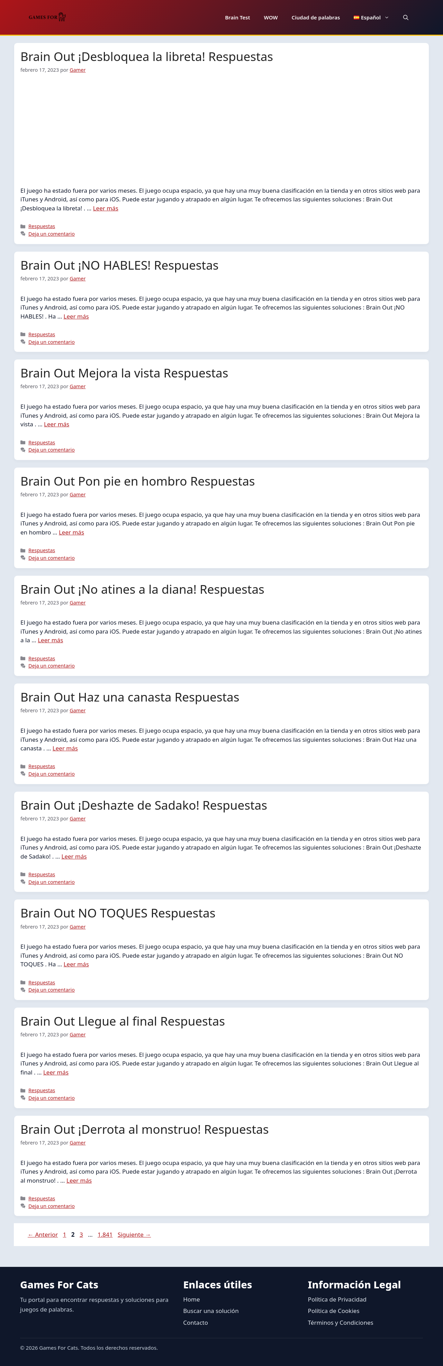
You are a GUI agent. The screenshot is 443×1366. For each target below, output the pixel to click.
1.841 (105, 1234)
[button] (405, 17)
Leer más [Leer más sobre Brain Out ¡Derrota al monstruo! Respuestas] (79, 1180)
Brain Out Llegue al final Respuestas (122, 1021)
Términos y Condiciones (340, 1322)
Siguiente (134, 1234)
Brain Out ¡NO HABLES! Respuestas (119, 265)
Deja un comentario (51, 233)
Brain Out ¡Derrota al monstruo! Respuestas (144, 1129)
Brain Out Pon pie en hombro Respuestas (137, 481)
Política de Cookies (334, 1311)
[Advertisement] (221, 125)
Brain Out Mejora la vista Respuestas (124, 373)
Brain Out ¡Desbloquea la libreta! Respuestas (146, 56)
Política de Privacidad (337, 1299)
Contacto (195, 1322)
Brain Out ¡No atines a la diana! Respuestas (142, 589)
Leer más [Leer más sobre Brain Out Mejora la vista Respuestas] (56, 424)
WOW (271, 17)
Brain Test (237, 17)
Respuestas (41, 226)
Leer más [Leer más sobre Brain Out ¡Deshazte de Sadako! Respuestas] (74, 856)
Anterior (43, 1234)
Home (191, 1299)
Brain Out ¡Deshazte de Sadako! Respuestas (143, 805)
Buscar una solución (210, 1311)
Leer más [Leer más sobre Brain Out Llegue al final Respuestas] (56, 1072)
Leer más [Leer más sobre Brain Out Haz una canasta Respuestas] (65, 748)
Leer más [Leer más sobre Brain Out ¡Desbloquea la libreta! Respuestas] (105, 208)
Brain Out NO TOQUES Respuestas (117, 913)
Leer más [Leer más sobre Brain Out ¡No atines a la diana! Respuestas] (50, 640)
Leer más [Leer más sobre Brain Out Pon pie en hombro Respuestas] (71, 532)
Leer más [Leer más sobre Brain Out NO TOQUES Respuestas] (76, 964)
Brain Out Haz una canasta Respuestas (129, 697)
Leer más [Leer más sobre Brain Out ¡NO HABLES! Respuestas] (76, 316)
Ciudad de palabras (316, 17)
